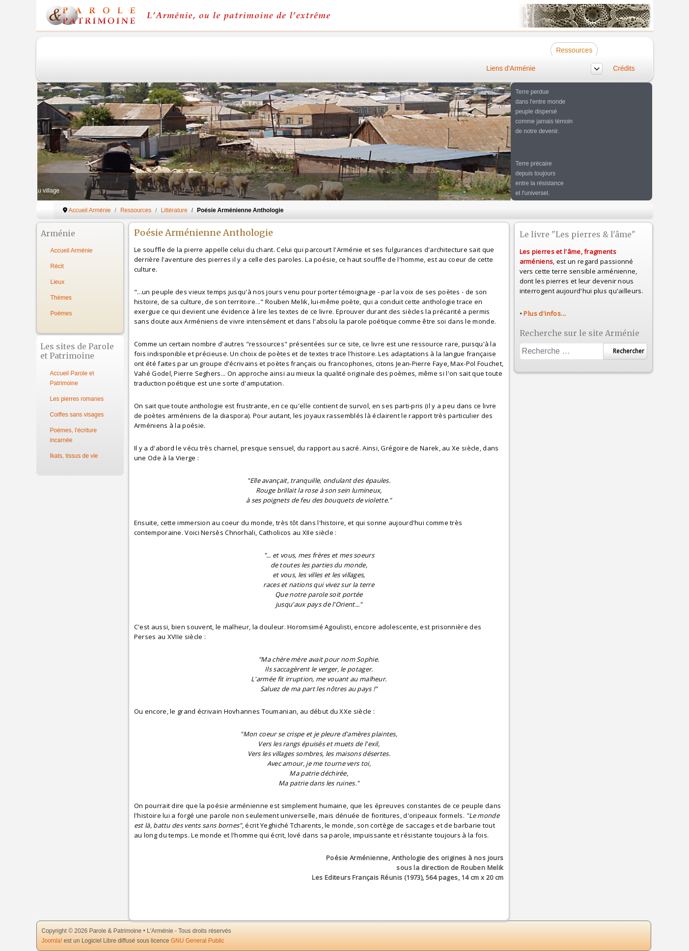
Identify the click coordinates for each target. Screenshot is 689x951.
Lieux (58, 282)
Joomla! (52, 940)
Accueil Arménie (72, 250)
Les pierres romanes (77, 398)
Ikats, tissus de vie (74, 455)
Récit (57, 266)
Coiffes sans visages (77, 414)
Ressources (574, 50)
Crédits (623, 68)
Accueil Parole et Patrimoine (72, 378)
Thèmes (61, 297)
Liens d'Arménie (510, 68)
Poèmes (61, 313)
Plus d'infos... (545, 313)
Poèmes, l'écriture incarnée (73, 435)
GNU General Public (197, 940)
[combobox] (562, 351)
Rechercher (625, 351)
